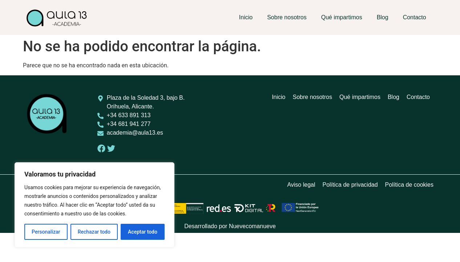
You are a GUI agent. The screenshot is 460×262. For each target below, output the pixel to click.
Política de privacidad (350, 185)
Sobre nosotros (287, 17)
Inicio (246, 17)
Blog (382, 17)
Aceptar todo (142, 232)
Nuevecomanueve (252, 226)
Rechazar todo (94, 232)
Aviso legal (301, 185)
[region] (94, 204)
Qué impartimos (341, 17)
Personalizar (46, 232)
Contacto (414, 17)
